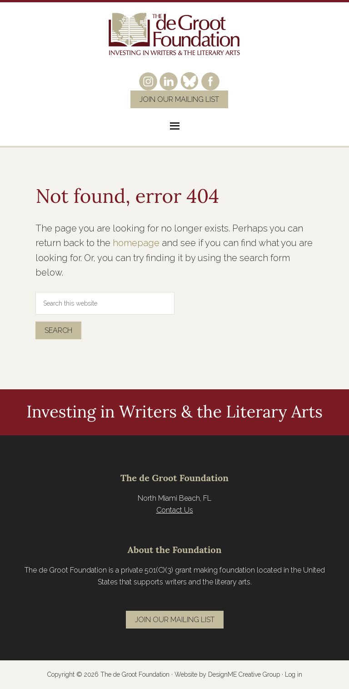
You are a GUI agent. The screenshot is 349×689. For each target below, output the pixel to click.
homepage (136, 242)
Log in (293, 674)
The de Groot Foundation (174, 34)
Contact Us (174, 510)
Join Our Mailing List (179, 99)
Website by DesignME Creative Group (227, 674)
